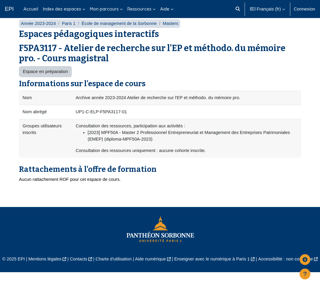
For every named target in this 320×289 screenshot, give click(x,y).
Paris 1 (69, 32)
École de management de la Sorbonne (121, 32)
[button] (237, 9)
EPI (9, 9)
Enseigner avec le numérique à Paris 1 (225, 269)
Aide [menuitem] (164, 9)
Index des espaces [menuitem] (62, 9)
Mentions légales (55, 269)
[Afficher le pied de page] (305, 274)
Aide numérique (162, 269)
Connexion (304, 8)
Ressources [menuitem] (139, 9)
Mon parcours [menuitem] (104, 9)
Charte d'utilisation (125, 269)
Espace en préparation (45, 80)
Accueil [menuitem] (30, 9)
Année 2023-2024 (38, 32)
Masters (173, 32)
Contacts (89, 269)
